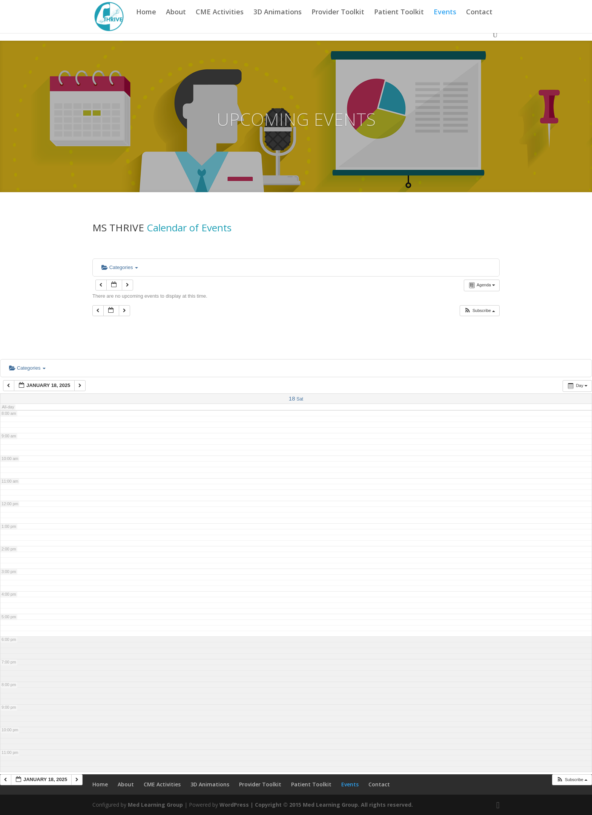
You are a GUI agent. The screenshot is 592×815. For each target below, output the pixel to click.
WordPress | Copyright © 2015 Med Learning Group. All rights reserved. (316, 804)
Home (146, 21)
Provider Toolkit (337, 21)
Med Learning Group (155, 804)
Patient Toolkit (399, 21)
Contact (479, 21)
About (176, 21)
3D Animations (277, 21)
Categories (119, 267)
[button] (479, 311)
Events (445, 21)
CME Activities (220, 21)
